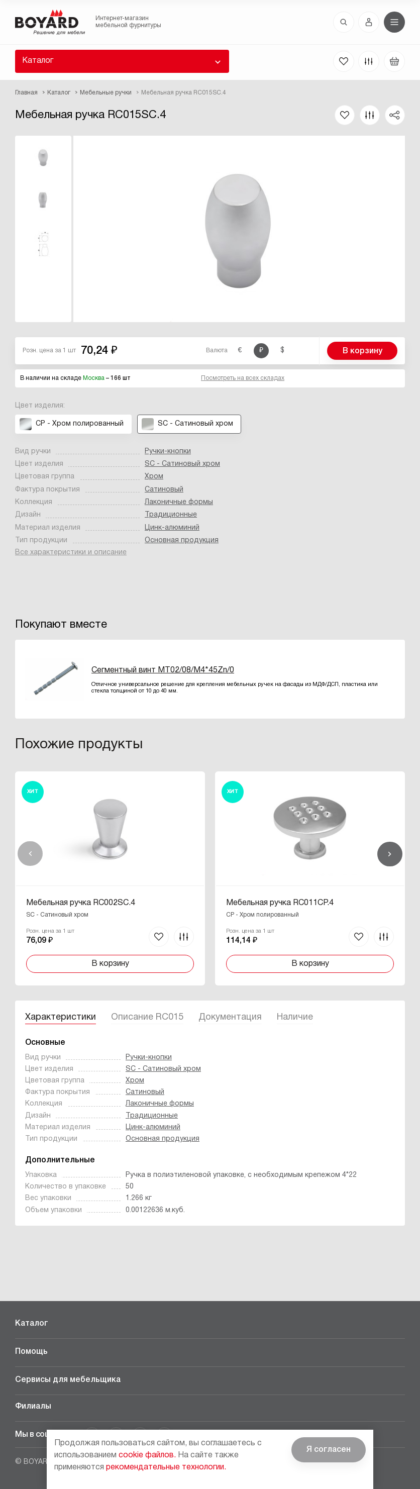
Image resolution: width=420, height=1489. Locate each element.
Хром (154, 476)
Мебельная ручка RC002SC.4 (80, 903)
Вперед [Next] (389, 853)
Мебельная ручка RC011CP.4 (280, 903)
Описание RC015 (147, 1017)
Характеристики (60, 1017)
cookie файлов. (147, 1455)
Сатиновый (164, 489)
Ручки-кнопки (168, 451)
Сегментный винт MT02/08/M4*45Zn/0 (162, 670)
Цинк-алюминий (172, 528)
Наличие (295, 1017)
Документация (230, 1017)
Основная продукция (182, 540)
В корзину (362, 351)
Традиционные (171, 515)
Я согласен (328, 1449)
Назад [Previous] (30, 853)
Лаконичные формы (179, 502)
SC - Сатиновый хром (182, 464)
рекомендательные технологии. (166, 1467)
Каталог (37, 60)
